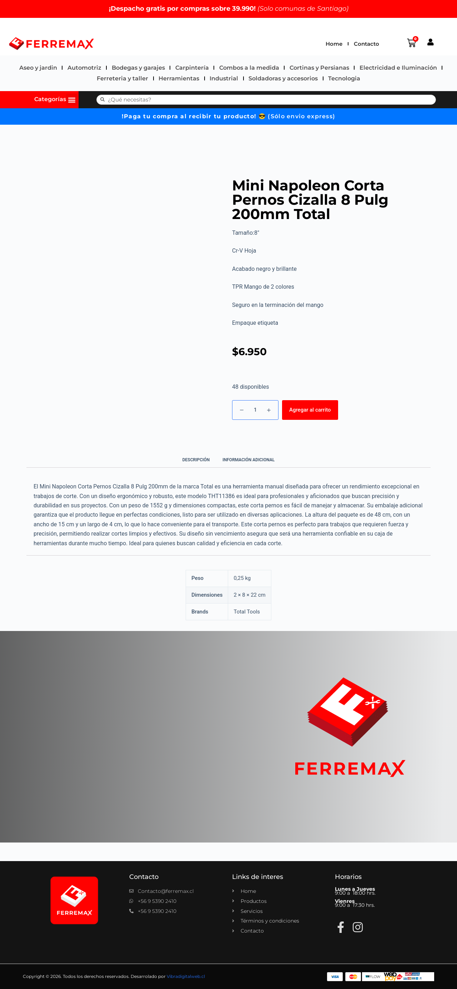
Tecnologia (344, 78)
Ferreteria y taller (122, 78)
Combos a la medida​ (249, 67)
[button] (72, 99)
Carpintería (192, 67)
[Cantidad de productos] (255, 410)
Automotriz (84, 67)
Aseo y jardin (38, 67)
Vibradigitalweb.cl (186, 976)
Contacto (366, 43)
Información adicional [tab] (248, 459)
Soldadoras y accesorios (283, 78)
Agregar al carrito (310, 410)
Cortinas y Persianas (319, 67)
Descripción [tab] (196, 459)
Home (334, 43)
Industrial (224, 78)
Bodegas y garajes (138, 67)
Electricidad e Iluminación (398, 67)
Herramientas (179, 78)
